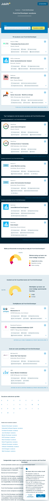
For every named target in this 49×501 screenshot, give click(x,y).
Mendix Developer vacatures (9, 435)
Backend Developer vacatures (10, 426)
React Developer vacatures (9, 439)
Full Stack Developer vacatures (10, 430)
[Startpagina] (5, 4)
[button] (29, 28)
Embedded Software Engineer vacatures (12, 428)
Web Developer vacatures (8, 451)
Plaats (5, 25)
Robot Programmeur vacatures (10, 442)
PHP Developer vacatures (8, 437)
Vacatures (17, 10)
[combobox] (17, 28)
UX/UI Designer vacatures (8, 448)
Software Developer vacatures (10, 444)
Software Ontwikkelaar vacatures (10, 446)
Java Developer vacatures (9, 432)
